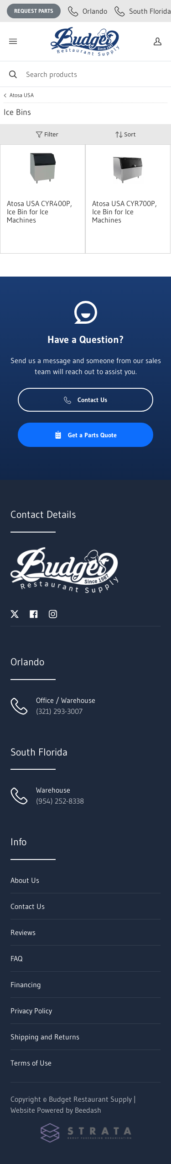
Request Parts (33, 10)
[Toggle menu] (13, 41)
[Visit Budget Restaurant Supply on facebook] (34, 613)
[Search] (85, 74)
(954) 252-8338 (60, 800)
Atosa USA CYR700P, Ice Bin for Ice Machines (124, 211)
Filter (47, 134)
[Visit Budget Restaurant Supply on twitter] (14, 613)
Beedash (88, 1110)
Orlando (87, 10)
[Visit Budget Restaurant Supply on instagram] (53, 613)
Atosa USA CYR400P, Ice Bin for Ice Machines (39, 211)
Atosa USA (22, 95)
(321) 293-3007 (59, 711)
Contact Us (85, 400)
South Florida (142, 10)
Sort (125, 134)
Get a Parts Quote (85, 435)
